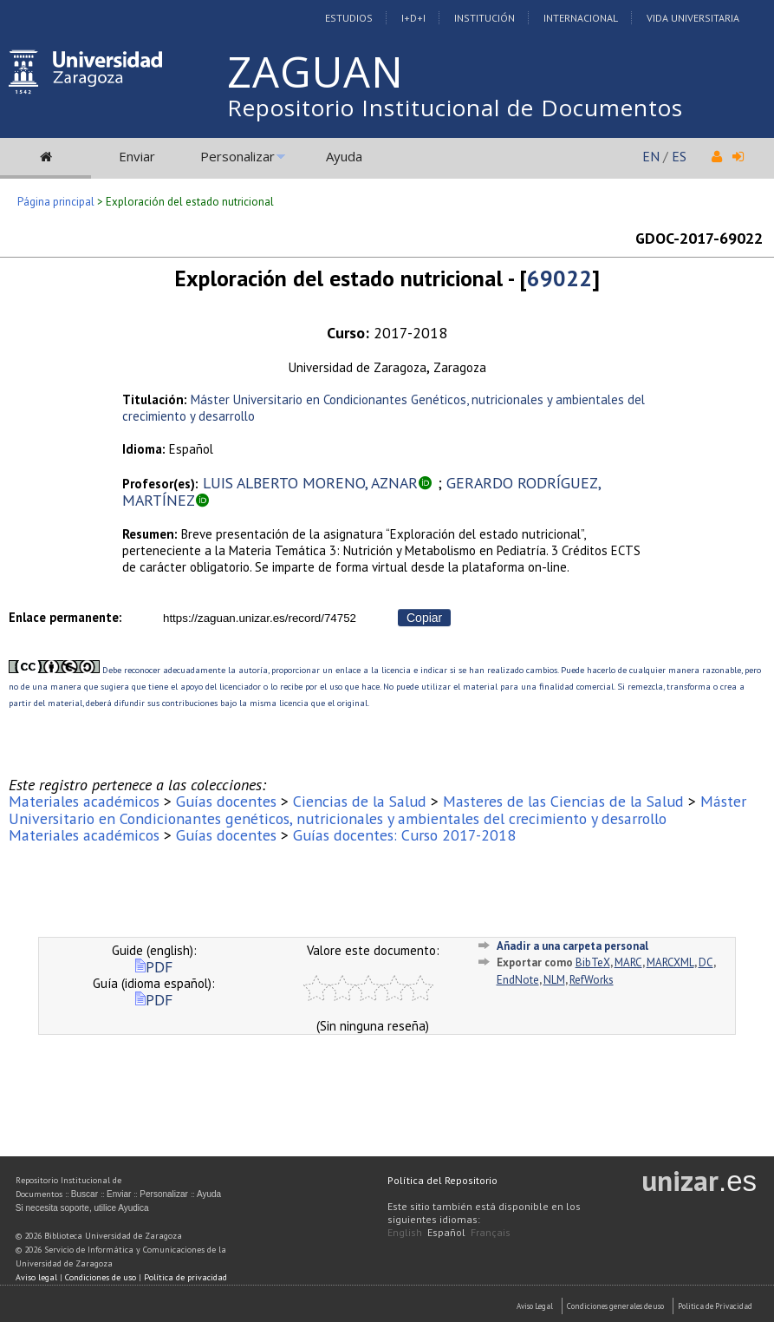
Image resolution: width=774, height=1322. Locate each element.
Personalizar (237, 156)
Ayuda (344, 156)
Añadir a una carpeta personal (572, 946)
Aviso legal (36, 1277)
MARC (628, 962)
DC (706, 962)
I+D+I (413, 17)
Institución (484, 17)
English (404, 1232)
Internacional (580, 17)
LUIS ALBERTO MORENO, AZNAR (310, 483)
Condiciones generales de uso (615, 1306)
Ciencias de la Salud (359, 801)
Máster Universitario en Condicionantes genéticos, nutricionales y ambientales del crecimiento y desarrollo (377, 809)
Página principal (55, 201)
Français (491, 1232)
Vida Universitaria (693, 17)
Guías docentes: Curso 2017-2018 (404, 835)
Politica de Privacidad (715, 1306)
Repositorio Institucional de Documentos (455, 107)
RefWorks (591, 979)
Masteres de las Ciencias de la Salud (563, 801)
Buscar (84, 1194)
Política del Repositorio (442, 1180)
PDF (153, 967)
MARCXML (670, 962)
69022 (559, 278)
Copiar (424, 618)
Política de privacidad (185, 1277)
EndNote (518, 979)
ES (679, 156)
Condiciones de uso (100, 1277)
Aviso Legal (535, 1306)
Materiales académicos (84, 801)
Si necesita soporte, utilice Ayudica (82, 1208)
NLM (554, 979)
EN (651, 156)
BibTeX (593, 962)
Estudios (349, 17)
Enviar (137, 156)
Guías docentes (226, 801)
